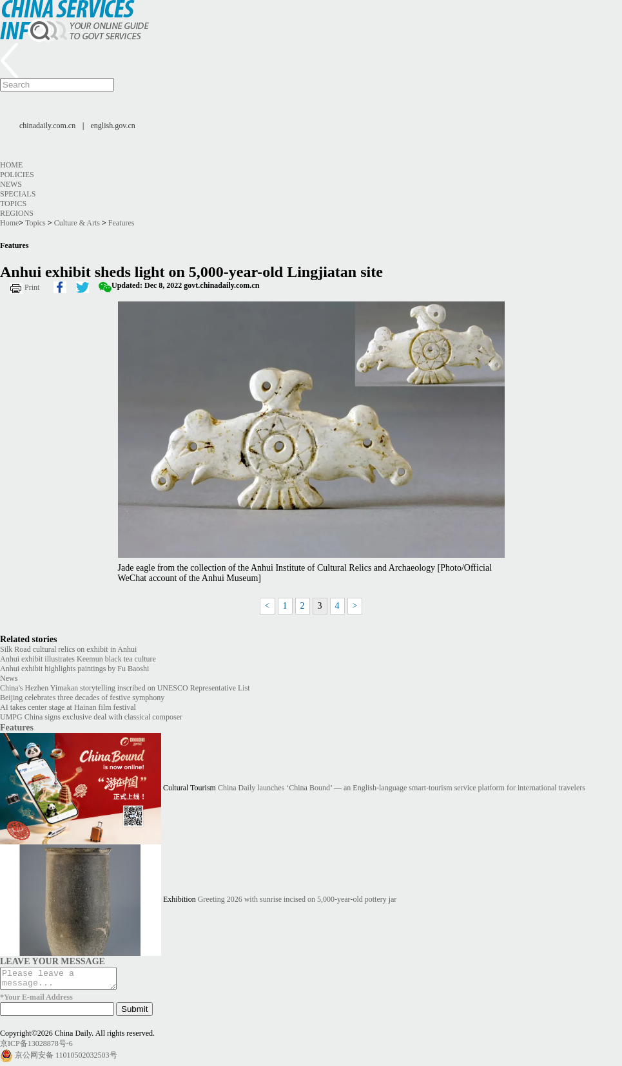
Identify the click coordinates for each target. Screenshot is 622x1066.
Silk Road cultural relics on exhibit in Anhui (68, 649)
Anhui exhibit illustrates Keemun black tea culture (78, 658)
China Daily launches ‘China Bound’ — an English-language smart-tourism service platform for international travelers (401, 788)
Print (31, 287)
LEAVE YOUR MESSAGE (52, 961)
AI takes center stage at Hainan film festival (68, 707)
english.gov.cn (113, 125)
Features (121, 222)
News (11, 184)
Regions (17, 213)
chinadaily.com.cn (47, 125)
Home (11, 164)
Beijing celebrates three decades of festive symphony (82, 697)
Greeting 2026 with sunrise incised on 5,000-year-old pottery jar (297, 899)
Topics (13, 203)
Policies (17, 174)
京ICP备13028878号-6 (36, 1047)
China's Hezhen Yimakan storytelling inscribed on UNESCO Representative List (125, 687)
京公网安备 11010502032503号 (66, 1058)
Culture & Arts (77, 222)
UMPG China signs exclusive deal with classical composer (91, 716)
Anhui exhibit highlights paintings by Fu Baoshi (74, 668)
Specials (17, 193)
